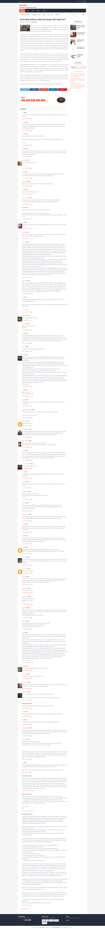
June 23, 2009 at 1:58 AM (27, 617)
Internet (45, 10)
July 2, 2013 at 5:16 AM (26, 905)
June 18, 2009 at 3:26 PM (27, 417)
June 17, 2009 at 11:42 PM (27, 228)
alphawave (24, 280)
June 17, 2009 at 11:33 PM (27, 218)
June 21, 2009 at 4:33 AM (27, 468)
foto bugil (56, 920)
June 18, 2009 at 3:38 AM (27, 329)
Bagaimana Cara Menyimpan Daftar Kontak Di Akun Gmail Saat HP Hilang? (77, 75)
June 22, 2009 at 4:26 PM (27, 520)
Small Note (23, 5)
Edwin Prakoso (25, 440)
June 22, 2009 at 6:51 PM (27, 565)
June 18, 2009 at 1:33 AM (27, 312)
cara (46, 920)
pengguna (24, 421)
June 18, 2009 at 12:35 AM (27, 293)
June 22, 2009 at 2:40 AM (27, 499)
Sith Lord (24, 242)
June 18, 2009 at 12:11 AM (27, 238)
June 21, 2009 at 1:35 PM (27, 478)
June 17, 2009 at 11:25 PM (27, 204)
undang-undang (37, 80)
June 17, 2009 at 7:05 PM (27, 145)
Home (22, 10)
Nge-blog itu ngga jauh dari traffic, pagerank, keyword (81, 27)
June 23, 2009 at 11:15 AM (27, 662)
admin (22, 97)
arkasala (24, 502)
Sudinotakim (24, 682)
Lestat (23, 632)
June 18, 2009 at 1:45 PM (27, 406)
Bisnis (38, 10)
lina (23, 762)
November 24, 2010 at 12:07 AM (28, 790)
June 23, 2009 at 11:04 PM (27, 708)
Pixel (23, 471)
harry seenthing (25, 727)
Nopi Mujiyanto (25, 429)
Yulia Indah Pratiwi (26, 463)
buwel (23, 189)
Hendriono (24, 607)
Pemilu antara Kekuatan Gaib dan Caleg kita (81, 33)
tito (22, 297)
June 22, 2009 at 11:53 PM (27, 592)
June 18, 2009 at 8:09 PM (27, 437)
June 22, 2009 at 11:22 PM (27, 584)
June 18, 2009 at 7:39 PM (27, 425)
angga (23, 450)
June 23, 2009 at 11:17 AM (27, 670)
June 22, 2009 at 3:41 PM (27, 510)
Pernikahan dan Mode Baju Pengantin (80, 40)
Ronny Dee (24, 557)
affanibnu (24, 160)
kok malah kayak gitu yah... (27, 423)
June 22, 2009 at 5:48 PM (27, 553)
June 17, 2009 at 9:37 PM (27, 178)
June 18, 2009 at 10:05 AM (27, 386)
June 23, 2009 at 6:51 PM (27, 688)
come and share (25, 197)
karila (23, 711)
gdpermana (24, 181)
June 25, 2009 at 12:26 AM (27, 735)
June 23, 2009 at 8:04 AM (27, 628)
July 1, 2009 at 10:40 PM (27, 772)
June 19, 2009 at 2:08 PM (27, 447)
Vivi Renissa (24, 692)
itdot (23, 390)
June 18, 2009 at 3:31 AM (27, 320)
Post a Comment (24, 908)
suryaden (24, 232)
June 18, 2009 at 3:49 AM (27, 343)
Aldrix (23, 207)
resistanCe (24, 674)
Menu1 (27, 10)
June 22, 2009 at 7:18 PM (27, 573)
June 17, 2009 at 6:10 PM (27, 118)
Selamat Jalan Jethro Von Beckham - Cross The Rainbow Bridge (78, 80)
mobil (25, 45)
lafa (23, 112)
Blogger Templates (56, 927)
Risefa (23, 524)
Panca (23, 133)
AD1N (23, 535)
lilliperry (24, 621)
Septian (23, 399)
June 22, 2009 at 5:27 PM (27, 543)
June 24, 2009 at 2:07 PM (27, 724)
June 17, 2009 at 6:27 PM (27, 130)
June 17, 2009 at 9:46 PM (27, 186)
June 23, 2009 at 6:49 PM (27, 678)
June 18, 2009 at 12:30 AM (27, 277)
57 (33, 22)
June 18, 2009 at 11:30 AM (27, 396)
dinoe (23, 171)
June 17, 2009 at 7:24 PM (27, 156)
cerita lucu (51, 920)
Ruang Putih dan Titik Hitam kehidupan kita (80, 47)
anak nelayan (25, 588)
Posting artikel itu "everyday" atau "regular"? (80, 56)
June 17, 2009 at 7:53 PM (27, 168)
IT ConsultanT (25, 491)
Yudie (23, 148)
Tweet (25, 89)
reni (23, 222)
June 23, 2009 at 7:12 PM (27, 700)
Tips (33, 10)
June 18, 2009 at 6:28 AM (27, 351)
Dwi (23, 719)
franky (23, 333)
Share (34, 89)
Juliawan (24, 576)
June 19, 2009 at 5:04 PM (27, 460)
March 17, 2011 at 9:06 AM (27, 810)
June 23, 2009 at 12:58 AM (27, 604)
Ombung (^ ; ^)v (25, 514)
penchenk (24, 481)
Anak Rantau (24, 596)
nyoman (24, 346)
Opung (23, 122)
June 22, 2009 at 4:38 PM (27, 532)
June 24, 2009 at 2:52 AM (27, 716)
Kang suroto (24, 568)
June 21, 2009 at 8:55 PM (27, 487)
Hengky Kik (24, 315)
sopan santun (31, 59)
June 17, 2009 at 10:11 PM (27, 194)
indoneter (24, 323)
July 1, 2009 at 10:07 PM (27, 759)
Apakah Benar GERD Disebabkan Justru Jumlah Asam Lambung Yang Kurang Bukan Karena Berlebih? (77, 86)
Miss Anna (24, 739)
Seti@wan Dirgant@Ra (27, 409)
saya (27, 34)
